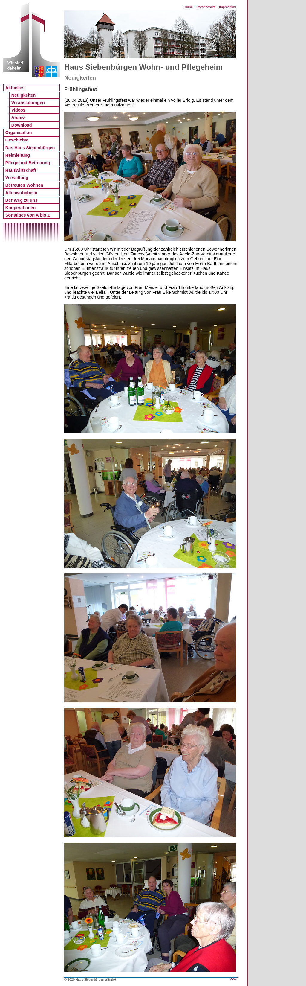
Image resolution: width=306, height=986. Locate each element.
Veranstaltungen (28, 102)
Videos (18, 110)
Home (188, 7)
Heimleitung (17, 155)
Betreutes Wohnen (24, 185)
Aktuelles (15, 87)
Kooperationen (20, 207)
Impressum (227, 7)
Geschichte (17, 140)
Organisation (18, 132)
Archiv (18, 117)
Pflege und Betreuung (27, 162)
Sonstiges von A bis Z (27, 215)
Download (21, 125)
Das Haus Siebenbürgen (30, 147)
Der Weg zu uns (21, 200)
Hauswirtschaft (20, 170)
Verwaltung (16, 177)
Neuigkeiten (23, 95)
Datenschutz (205, 7)
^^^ (233, 979)
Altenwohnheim (21, 192)
